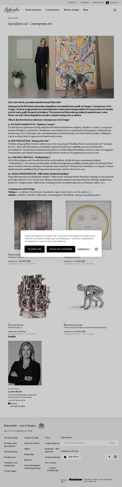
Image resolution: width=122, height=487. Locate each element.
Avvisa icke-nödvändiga (61, 249)
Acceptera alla (34, 249)
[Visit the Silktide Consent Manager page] (96, 249)
